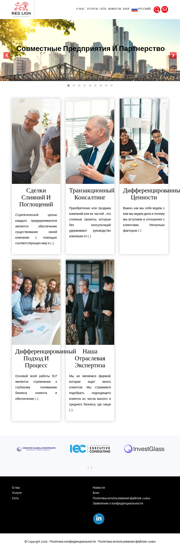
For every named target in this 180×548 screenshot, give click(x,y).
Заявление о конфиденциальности (118, 503)
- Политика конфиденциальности (71, 541)
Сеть (103, 9)
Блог (126, 9)
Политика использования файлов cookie (121, 498)
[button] (68, 85)
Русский (144, 9)
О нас (80, 9)
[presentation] (6, 55)
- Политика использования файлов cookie (126, 541)
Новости (114, 9)
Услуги (92, 9)
